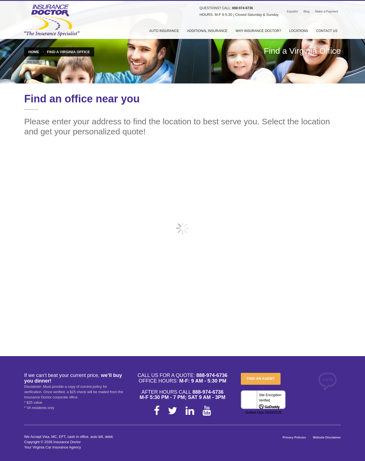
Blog (306, 11)
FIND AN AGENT (261, 378)
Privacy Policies (294, 437)
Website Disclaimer (327, 437)
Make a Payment (326, 11)
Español (292, 11)
